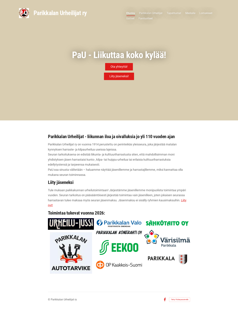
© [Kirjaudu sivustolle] (49, 299)
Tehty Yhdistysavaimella (179, 299)
